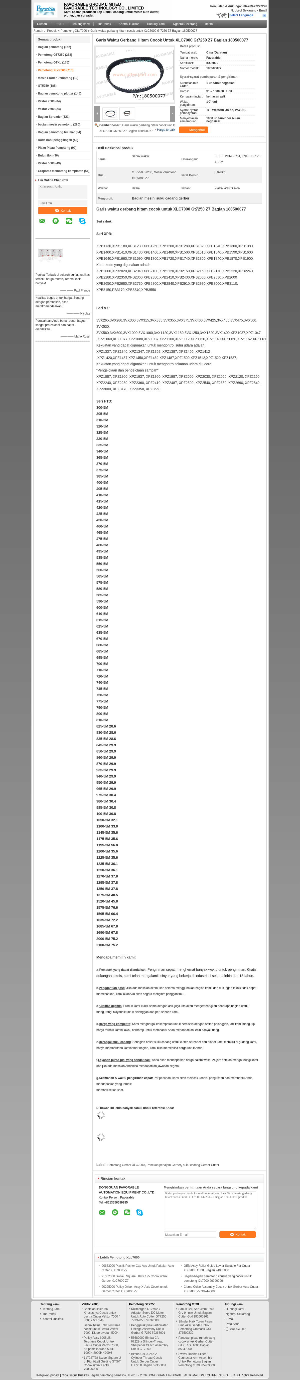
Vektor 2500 (46, 109)
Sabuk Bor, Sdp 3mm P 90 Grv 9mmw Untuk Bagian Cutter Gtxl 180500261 (196, 1312)
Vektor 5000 (46, 163)
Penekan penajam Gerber (164, 1165)
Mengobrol (194, 130)
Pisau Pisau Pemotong (54, 148)
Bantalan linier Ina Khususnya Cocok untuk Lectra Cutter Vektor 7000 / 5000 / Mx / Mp (102, 1314)
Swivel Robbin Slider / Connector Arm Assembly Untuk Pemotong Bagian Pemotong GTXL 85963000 (196, 1359)
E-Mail (230, 1319)
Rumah (42, 24)
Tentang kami (81, 24)
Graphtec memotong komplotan (60, 171)
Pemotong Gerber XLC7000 (126, 1165)
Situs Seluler (235, 1329)
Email (263, 10)
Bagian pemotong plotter (55, 93)
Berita (209, 24)
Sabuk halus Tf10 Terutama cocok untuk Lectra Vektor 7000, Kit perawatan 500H (102, 1329)
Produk (59, 24)
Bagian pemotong (50, 47)
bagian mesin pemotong (55, 124)
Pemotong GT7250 (51, 54)
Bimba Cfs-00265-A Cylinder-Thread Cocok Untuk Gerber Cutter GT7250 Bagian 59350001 (148, 1359)
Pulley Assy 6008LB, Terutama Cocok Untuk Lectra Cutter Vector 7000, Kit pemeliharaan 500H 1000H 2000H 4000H (101, 1345)
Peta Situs (232, 1324)
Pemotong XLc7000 (74, 30)
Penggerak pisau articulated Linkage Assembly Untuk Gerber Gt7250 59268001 (149, 1329)
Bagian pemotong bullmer (56, 132)
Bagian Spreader (50, 116)
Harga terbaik (166, 130)
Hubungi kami (156, 24)
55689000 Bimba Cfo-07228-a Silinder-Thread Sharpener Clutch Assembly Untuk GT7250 (149, 1343)
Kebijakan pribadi (47, 1375)
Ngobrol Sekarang (243, 10)
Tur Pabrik (104, 24)
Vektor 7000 (46, 101)
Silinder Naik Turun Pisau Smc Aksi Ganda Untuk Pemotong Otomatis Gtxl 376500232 (195, 1327)
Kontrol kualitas (129, 24)
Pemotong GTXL (49, 62)
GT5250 (43, 86)
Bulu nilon (45, 155)
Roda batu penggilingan (55, 140)
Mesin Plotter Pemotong (55, 78)
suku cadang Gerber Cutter (201, 1165)
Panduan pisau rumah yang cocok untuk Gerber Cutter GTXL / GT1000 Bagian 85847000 (196, 1343)
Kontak (63, 210)
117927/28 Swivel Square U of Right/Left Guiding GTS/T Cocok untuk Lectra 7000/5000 (102, 1363)
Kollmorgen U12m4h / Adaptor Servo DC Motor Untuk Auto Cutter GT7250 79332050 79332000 (148, 1314)
